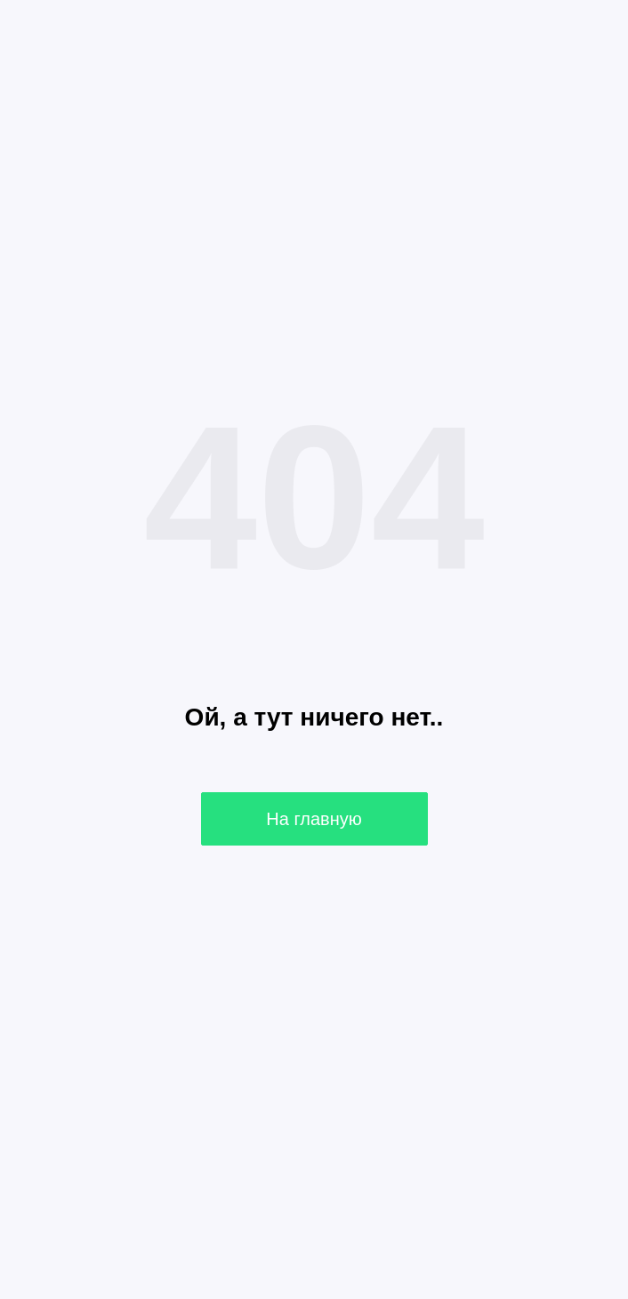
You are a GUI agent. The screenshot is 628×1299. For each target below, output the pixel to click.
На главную (313, 819)
